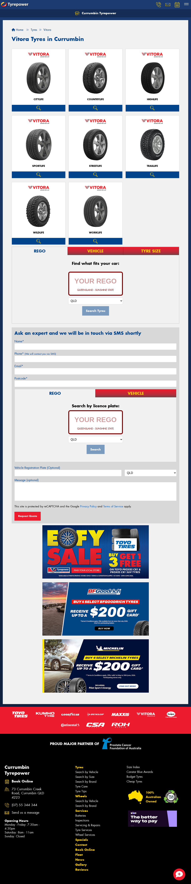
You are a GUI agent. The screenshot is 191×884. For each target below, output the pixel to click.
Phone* (35, 354)
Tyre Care (81, 786)
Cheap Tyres (134, 781)
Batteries (80, 816)
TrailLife (152, 166)
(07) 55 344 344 (24, 805)
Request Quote (27, 516)
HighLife (152, 99)
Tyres (79, 767)
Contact (81, 845)
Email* (18, 366)
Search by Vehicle (86, 772)
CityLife (38, 99)
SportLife (38, 166)
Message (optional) (26, 480)
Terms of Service (113, 506)
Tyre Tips (80, 791)
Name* (19, 341)
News (79, 860)
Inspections (82, 820)
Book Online (85, 850)
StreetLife (95, 166)
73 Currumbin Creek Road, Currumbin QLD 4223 (28, 793)
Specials (81, 840)
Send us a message (25, 813)
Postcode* (20, 378)
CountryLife (95, 99)
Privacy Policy (88, 506)
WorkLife (95, 232)
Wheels (81, 796)
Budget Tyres (135, 777)
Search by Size (84, 777)
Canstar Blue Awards (140, 772)
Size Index (133, 767)
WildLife (38, 232)
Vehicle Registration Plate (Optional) (37, 468)
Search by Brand (85, 782)
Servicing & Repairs (87, 825)
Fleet (79, 855)
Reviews (81, 870)
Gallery (81, 865)
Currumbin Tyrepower (95, 13)
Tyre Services (83, 830)
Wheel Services (85, 835)
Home (17, 30)
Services (81, 811)
